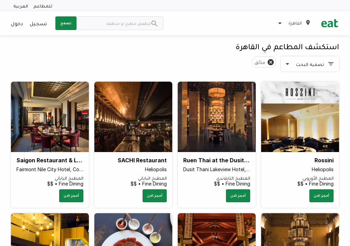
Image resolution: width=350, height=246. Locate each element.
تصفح (65, 22)
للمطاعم (42, 6)
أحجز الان (321, 195)
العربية (20, 6)
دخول (17, 23)
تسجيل (38, 23)
